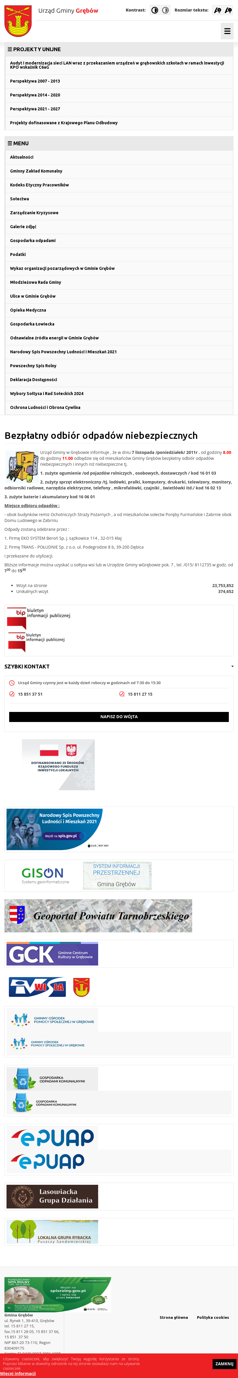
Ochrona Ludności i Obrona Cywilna (45, 407)
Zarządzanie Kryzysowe (34, 212)
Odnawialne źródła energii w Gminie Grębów (54, 338)
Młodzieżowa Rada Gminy (35, 282)
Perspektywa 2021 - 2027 (35, 109)
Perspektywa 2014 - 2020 (35, 95)
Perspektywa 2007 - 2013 (35, 81)
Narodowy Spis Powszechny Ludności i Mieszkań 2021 (63, 351)
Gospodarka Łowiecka (32, 324)
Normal (165, 10)
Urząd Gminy (68, 10)
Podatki (18, 254)
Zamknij (225, 1366)
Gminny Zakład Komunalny (36, 171)
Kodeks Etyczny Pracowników (39, 185)
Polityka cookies (213, 1317)
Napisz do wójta (118, 716)
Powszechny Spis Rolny (33, 365)
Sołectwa (19, 198)
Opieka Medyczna (28, 310)
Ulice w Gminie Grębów (33, 296)
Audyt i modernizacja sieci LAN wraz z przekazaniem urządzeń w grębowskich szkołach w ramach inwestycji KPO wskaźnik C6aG (117, 65)
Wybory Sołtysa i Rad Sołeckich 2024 (46, 393)
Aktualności (21, 157)
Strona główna (174, 1317)
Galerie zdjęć (23, 226)
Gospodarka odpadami (33, 240)
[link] (119, 49)
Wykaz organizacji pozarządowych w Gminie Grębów (62, 268)
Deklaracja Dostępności (33, 379)
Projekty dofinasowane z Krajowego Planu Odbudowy (64, 122)
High (155, 10)
